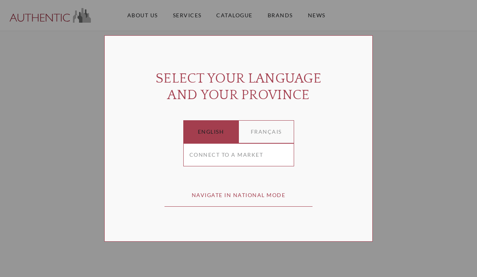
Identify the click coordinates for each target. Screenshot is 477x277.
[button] (211, 131)
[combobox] (239, 155)
